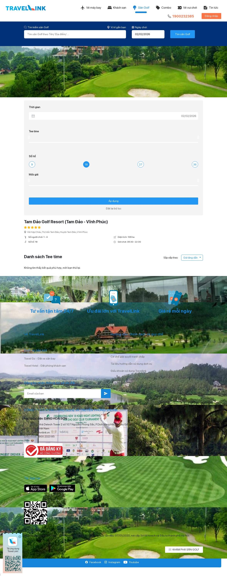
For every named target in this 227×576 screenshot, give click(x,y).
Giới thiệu (29, 342)
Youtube (131, 562)
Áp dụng (113, 200)
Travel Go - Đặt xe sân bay (39, 358)
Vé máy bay (90, 7)
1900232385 (180, 16)
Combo (163, 7)
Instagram (112, 562)
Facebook (93, 562)
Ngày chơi (139, 27)
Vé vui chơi (187, 7)
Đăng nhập (211, 15)
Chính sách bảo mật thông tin (128, 349)
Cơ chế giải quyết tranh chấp (128, 356)
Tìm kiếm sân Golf (36, 27)
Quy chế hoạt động (122, 342)
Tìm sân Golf (182, 34)
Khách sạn (116, 7)
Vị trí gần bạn (116, 27)
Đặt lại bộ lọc (113, 208)
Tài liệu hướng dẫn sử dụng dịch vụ (131, 363)
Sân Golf (140, 7)
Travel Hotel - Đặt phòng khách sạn (45, 365)
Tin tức (210, 7)
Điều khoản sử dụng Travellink (128, 370)
